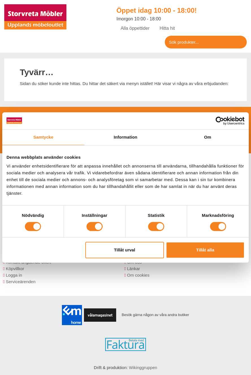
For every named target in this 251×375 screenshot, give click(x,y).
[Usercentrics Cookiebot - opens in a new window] (219, 120)
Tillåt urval (124, 249)
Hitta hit (165, 28)
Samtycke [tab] (43, 137)
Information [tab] (125, 137)
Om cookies (138, 275)
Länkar (133, 268)
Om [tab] (207, 137)
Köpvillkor (15, 268)
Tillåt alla (205, 249)
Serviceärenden (20, 281)
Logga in (14, 275)
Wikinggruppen (143, 367)
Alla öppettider (133, 28)
